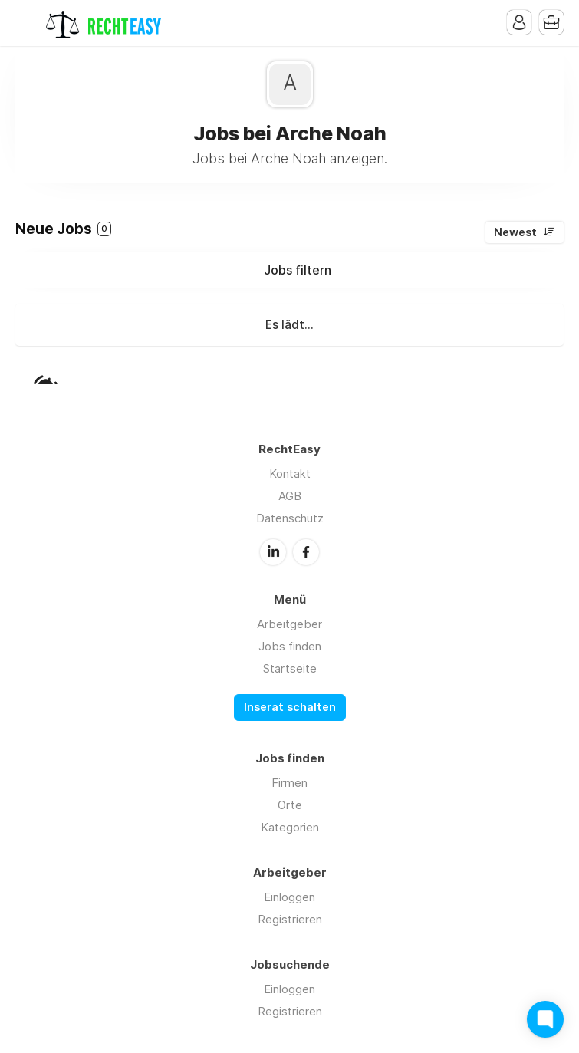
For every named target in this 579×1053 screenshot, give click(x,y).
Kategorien (290, 827)
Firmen (289, 782)
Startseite (290, 668)
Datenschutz (290, 518)
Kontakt (290, 473)
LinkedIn (273, 552)
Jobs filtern (297, 270)
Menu (26, 23)
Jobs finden (289, 646)
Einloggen (289, 897)
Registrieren (290, 919)
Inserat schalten (290, 707)
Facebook (306, 552)
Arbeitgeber (289, 624)
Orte (290, 805)
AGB (289, 496)
